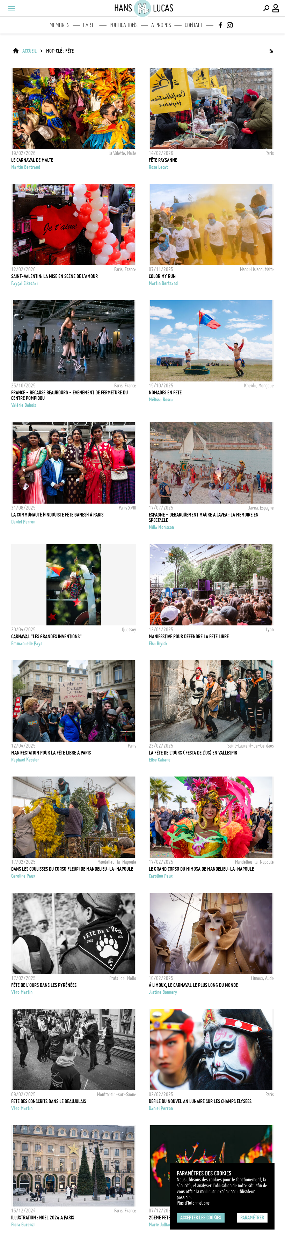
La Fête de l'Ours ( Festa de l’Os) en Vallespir (193, 753)
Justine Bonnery (163, 992)
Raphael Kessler (25, 760)
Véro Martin (21, 992)
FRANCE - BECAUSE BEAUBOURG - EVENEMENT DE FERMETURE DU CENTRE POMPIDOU (69, 395)
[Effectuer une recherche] (266, 8)
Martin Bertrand (25, 167)
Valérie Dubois (23, 405)
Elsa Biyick (158, 643)
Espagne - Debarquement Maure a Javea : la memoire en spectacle (203, 517)
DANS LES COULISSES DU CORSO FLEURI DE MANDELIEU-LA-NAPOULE (72, 869)
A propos (161, 25)
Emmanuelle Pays (26, 643)
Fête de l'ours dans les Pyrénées (43, 985)
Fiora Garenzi (23, 1225)
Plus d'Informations (193, 1203)
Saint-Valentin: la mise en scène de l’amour (54, 276)
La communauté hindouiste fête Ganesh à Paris (57, 515)
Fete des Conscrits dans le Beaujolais (48, 1101)
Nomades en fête (165, 392)
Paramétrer (252, 1218)
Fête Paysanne (163, 160)
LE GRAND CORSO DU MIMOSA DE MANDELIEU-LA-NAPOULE (201, 869)
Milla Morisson (161, 527)
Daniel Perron (23, 522)
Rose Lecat (158, 167)
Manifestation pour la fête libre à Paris (51, 753)
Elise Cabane (159, 760)
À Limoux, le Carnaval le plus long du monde (193, 985)
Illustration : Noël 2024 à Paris (42, 1217)
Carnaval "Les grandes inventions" (46, 636)
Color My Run (162, 276)
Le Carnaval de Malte (32, 160)
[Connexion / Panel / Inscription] (276, 8)
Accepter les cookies (200, 1218)
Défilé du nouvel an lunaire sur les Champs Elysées (200, 1101)
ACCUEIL (29, 51)
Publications (124, 25)
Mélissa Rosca (161, 399)
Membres (60, 25)
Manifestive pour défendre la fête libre (189, 636)
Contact (194, 25)
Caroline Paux (23, 876)
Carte (89, 25)
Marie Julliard (161, 1225)
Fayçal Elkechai (24, 283)
